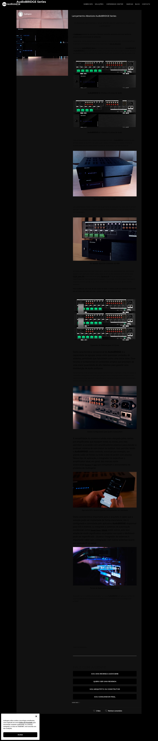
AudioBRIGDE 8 (130, 48)
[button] (36, 716)
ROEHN (108, 530)
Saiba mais (75, 702)
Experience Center (115, 4)
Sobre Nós (88, 4)
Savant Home (97, 530)
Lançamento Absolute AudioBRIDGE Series (94, 16)
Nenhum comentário (115, 711)
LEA (98, 464)
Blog (137, 4)
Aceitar (20, 735)
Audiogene (78, 34)
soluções (99, 4)
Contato (146, 4)
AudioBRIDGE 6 (79, 51)
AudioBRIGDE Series (89, 48)
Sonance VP (105, 276)
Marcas (130, 4)
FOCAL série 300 (78, 276)
